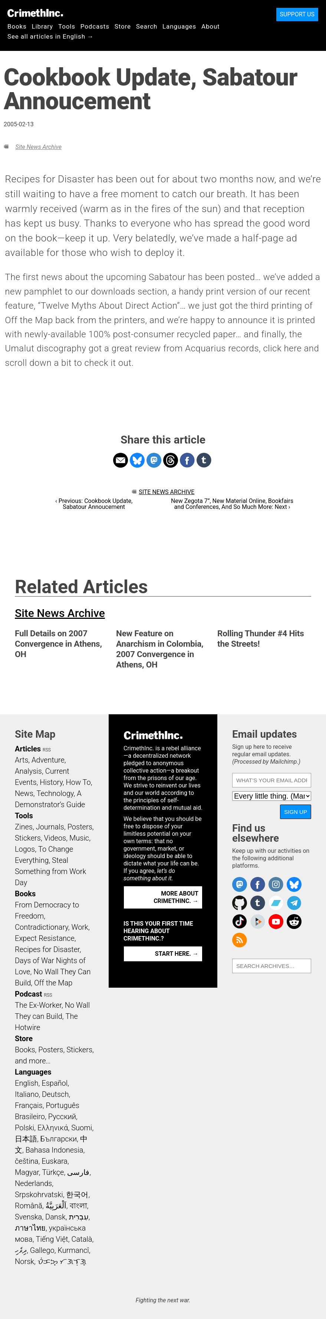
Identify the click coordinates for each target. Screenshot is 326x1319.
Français (29, 1105)
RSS (47, 750)
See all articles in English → (50, 36)
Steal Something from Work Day (50, 871)
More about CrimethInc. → (176, 897)
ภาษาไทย (30, 1228)
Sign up (295, 812)
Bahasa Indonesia (54, 1150)
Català (82, 1239)
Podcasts (94, 26)
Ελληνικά (52, 1127)
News (24, 793)
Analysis (28, 771)
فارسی (78, 1172)
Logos (25, 849)
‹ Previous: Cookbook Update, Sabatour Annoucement (93, 503)
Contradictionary (41, 927)
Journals (50, 826)
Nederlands (33, 1183)
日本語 (26, 1138)
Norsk (24, 1261)
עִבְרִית (79, 1216)
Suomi (81, 1127)
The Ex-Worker (38, 1005)
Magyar (27, 1172)
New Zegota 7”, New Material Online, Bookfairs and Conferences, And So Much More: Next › (232, 503)
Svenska (28, 1216)
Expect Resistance (45, 938)
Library (42, 26)
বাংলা (78, 1205)
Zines (24, 826)
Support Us (297, 14)
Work (80, 927)
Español (54, 1083)
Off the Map (53, 982)
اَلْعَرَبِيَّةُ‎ (56, 1205)
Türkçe (53, 1172)
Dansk (55, 1216)
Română (28, 1205)
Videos (55, 838)
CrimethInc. (35, 13)
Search (146, 26)
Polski (24, 1127)
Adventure (48, 760)
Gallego (42, 1250)
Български (58, 1138)
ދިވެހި (21, 1250)
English (27, 1083)
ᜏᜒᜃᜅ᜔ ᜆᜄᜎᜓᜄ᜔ (61, 1261)
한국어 (77, 1194)
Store (123, 26)
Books (17, 26)
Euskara (54, 1161)
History (51, 782)
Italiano (27, 1094)
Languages (179, 26)
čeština (26, 1161)
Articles (28, 748)
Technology (55, 793)
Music (79, 838)
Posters (79, 826)
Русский (62, 1116)
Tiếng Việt (52, 1239)
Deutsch (55, 1094)
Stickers (28, 838)
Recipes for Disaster (47, 949)
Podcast (28, 994)
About (210, 26)
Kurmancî (73, 1250)
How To (78, 782)
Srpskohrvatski (39, 1194)
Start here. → (176, 953)
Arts (21, 760)
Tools (66, 26)
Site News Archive (38, 146)
